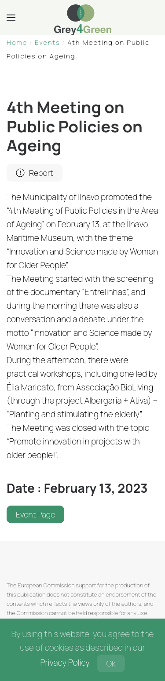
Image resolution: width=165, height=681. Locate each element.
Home (17, 42)
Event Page (35, 514)
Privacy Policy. (65, 662)
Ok (110, 663)
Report (34, 173)
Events (47, 42)
